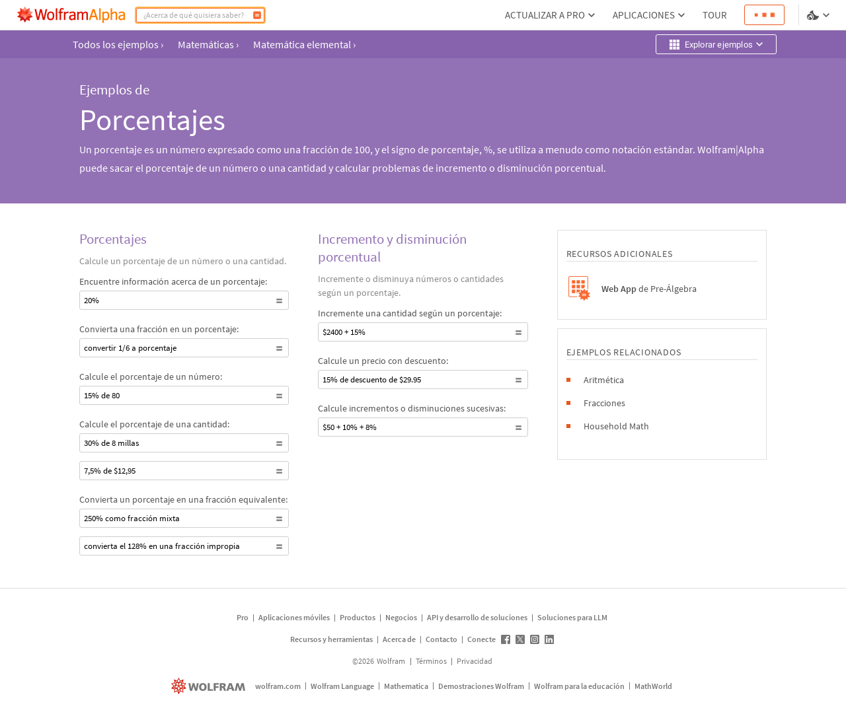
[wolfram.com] (209, 686)
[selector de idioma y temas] (819, 15)
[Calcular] (257, 15)
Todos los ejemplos (118, 44)
